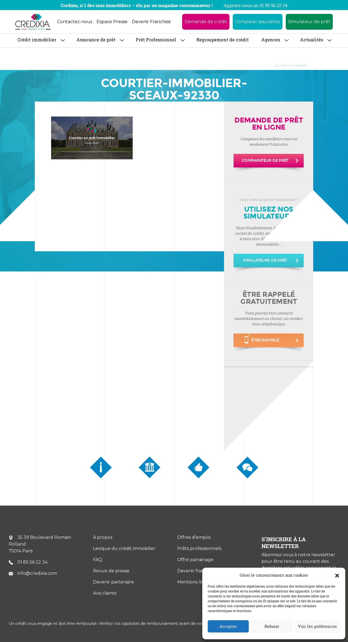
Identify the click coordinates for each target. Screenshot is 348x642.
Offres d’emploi (194, 537)
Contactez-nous (74, 21)
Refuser (272, 626)
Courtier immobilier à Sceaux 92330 (237, 65)
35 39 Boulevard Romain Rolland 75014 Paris (40, 544)
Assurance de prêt (96, 39)
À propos (68, 65)
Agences (270, 39)
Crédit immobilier (36, 39)
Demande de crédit (206, 21)
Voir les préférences (317, 626)
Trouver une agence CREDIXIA (109, 65)
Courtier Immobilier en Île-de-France (170, 65)
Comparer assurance (257, 21)
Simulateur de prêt (309, 21)
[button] (337, 575)
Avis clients (104, 593)
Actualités (311, 39)
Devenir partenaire (113, 582)
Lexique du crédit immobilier (124, 548)
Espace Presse (112, 21)
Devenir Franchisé (151, 21)
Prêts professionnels (199, 548)
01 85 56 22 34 (28, 562)
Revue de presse (111, 570)
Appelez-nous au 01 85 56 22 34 (255, 5)
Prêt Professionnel (156, 39)
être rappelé (262, 339)
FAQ (97, 559)
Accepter (228, 626)
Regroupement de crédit (222, 39)
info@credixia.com (33, 573)
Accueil (46, 65)
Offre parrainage (195, 559)
